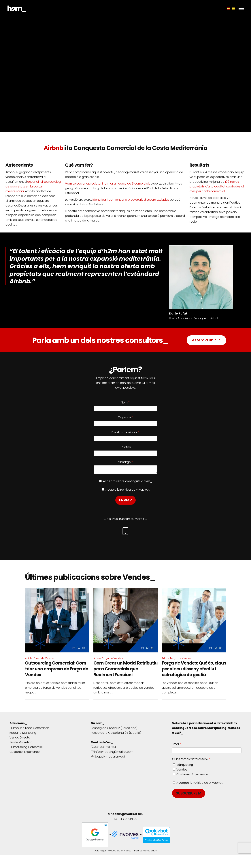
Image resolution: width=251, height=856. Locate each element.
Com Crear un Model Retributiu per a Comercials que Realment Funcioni (125, 670)
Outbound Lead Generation (29, 729)
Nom (124, 402)
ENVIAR (125, 501)
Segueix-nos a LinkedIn (109, 757)
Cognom (124, 417)
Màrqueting (184, 766)
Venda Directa (20, 738)
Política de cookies (145, 851)
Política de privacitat (207, 784)
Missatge (124, 462)
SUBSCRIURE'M (188, 794)
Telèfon (125, 447)
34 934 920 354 (103, 748)
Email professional (124, 432)
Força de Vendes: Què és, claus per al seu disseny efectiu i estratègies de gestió (194, 670)
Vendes (181, 770)
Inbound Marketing (23, 734)
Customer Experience (25, 753)
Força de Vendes (43, 659)
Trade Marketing (21, 743)
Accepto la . (199, 784)
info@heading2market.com (112, 753)
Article (28, 659)
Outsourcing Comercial (26, 748)
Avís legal (100, 851)
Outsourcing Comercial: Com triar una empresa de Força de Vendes (56, 670)
